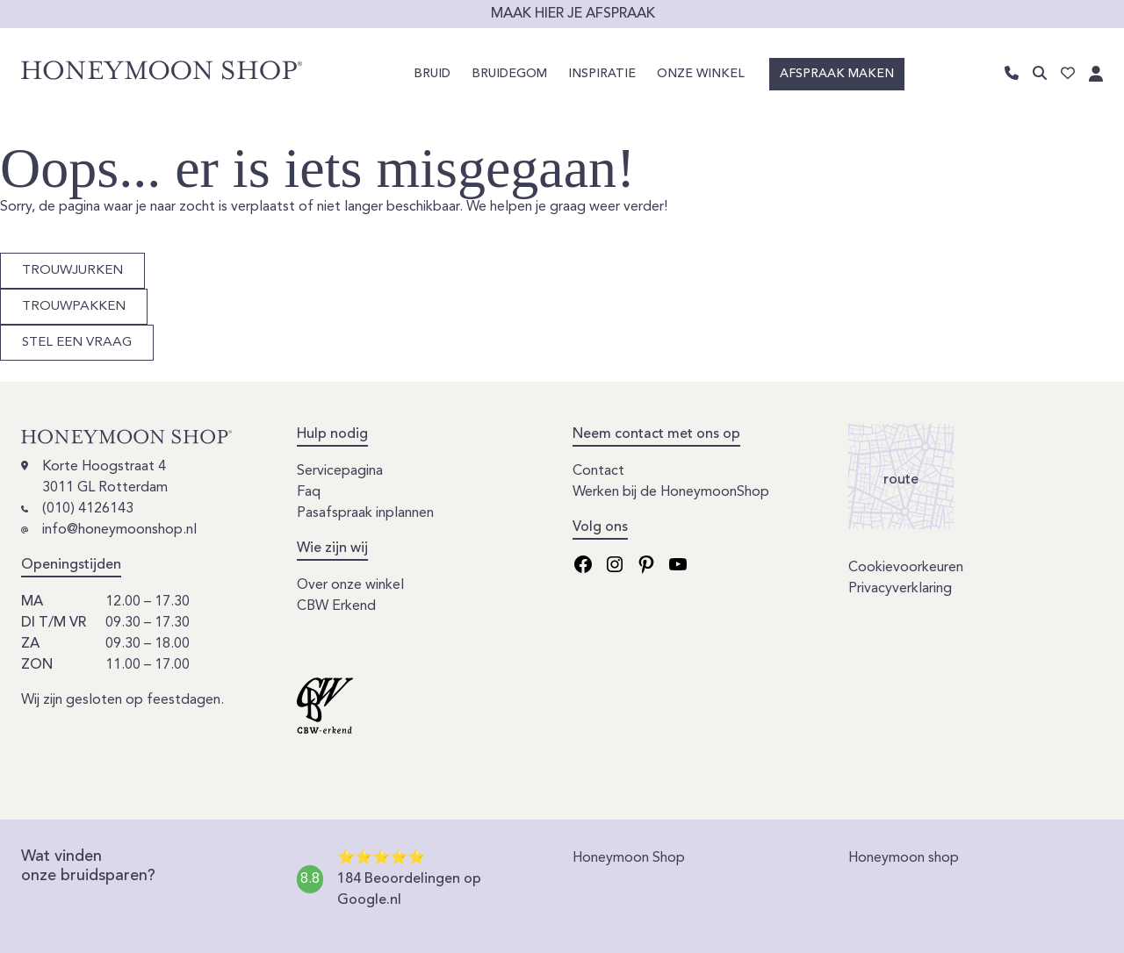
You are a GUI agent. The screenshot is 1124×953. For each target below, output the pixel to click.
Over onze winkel (350, 585)
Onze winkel (701, 74)
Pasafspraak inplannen (365, 513)
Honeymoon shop (903, 858)
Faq (309, 492)
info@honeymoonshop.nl (119, 530)
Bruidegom (509, 74)
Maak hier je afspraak (573, 14)
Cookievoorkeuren (905, 568)
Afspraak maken (837, 74)
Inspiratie (602, 74)
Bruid (432, 74)
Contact (598, 471)
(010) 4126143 (87, 509)
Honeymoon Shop (629, 858)
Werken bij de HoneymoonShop (671, 492)
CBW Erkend (336, 606)
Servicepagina (340, 471)
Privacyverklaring (900, 589)
